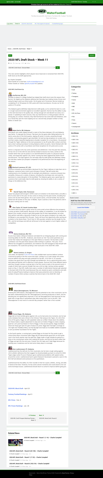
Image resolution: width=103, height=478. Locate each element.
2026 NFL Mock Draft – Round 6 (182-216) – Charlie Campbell (29, 463)
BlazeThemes (65, 473)
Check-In (68, 4)
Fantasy (74, 93)
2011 (73, 186)
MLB (73, 103)
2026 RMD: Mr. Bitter (77, 216)
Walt (11, 63)
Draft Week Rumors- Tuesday (79, 1)
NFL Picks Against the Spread (42, 23)
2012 (73, 183)
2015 (73, 173)
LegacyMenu (10, 23)
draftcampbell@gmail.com (35, 81)
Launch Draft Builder (83, 207)
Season (74, 123)
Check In (17, 23)
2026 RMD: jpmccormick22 (79, 212)
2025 (73, 139)
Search (92, 55)
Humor (74, 100)
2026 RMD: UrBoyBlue (77, 218)
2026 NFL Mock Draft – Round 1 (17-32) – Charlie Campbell (28, 457)
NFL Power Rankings (15, 406)
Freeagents (75, 96)
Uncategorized (76, 126)
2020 (73, 156)
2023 (73, 146)
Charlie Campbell (29, 440)
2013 (73, 179)
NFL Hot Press (76, 113)
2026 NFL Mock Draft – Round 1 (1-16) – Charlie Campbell (43, 437)
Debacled (62, 4)
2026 (73, 136)
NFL (73, 110)
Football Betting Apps (57, 23)
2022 (73, 149)
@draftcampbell (30, 83)
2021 (73, 153)
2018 (73, 163)
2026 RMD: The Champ (77, 214)
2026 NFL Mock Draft (26, 23)
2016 (73, 169)
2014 (73, 176)
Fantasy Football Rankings (17, 394)
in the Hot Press (29, 254)
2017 (73, 166)
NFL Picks (11, 400)
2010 (73, 189)
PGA (73, 116)
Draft (10, 55)
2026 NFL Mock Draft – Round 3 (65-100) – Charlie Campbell (29, 451)
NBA (73, 106)
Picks (73, 120)
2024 (73, 143)
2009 (73, 193)
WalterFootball (56, 13)
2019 (73, 159)
